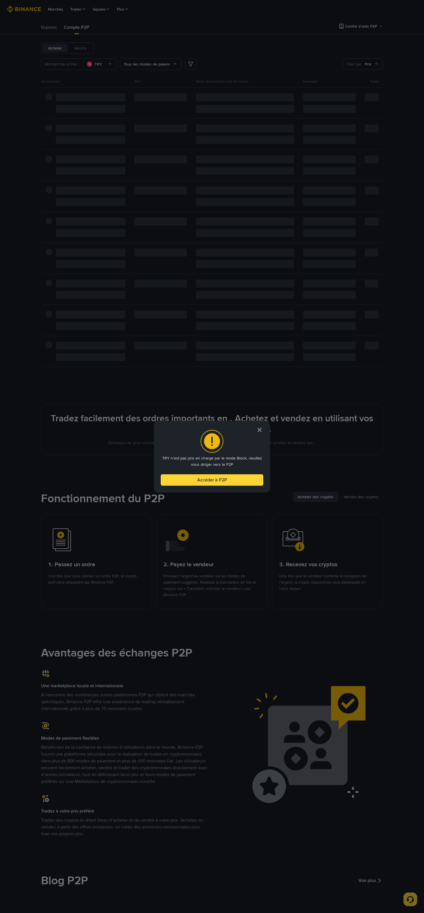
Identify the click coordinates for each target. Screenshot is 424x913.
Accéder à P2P (211, 479)
